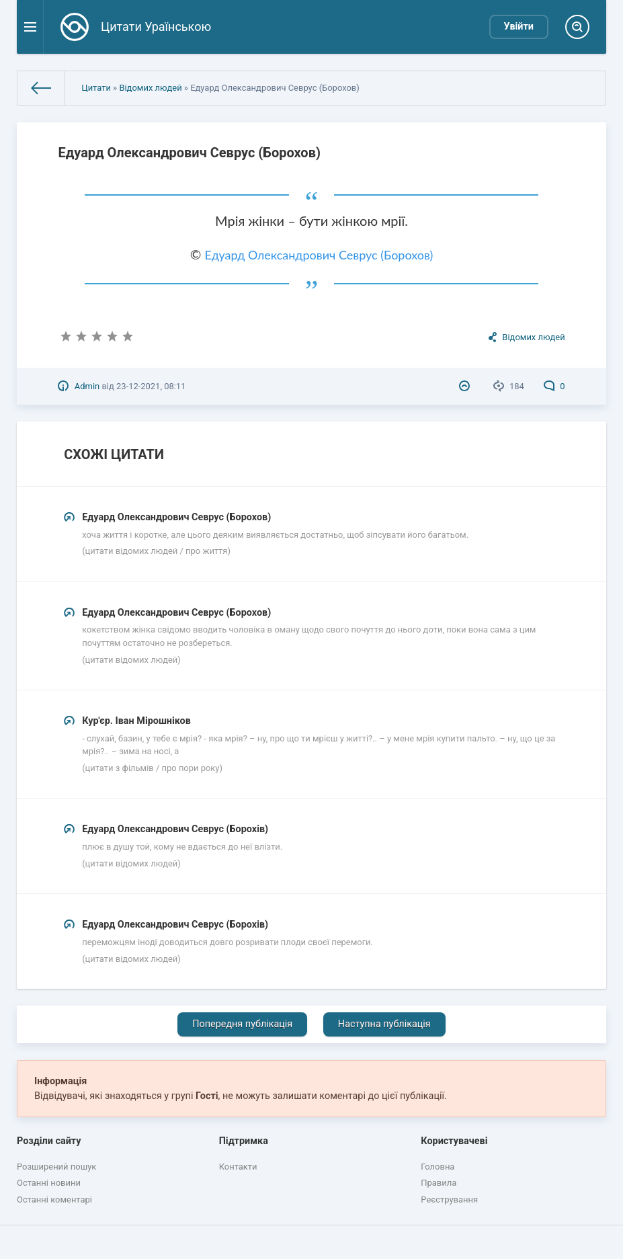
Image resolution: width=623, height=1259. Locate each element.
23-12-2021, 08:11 (150, 386)
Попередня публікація (242, 1024)
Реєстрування (449, 1199)
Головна (437, 1167)
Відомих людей (150, 88)
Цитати (96, 88)
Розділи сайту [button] (49, 1141)
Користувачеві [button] (454, 1141)
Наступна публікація (384, 1024)
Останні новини (49, 1183)
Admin (87, 386)
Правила (438, 1183)
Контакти (238, 1167)
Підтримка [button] (243, 1141)
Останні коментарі (54, 1199)
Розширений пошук (56, 1167)
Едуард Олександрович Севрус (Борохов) (318, 254)
